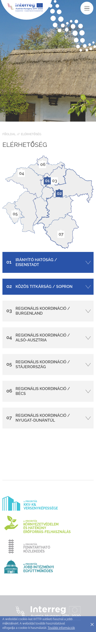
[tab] (48, 262)
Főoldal (9, 134)
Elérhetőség (31, 134)
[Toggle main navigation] (86, 8)
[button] (48, 262)
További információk (61, 628)
